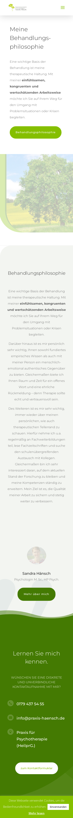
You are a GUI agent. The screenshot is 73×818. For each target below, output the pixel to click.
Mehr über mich (36, 594)
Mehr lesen (37, 813)
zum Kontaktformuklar (37, 768)
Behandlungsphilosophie (36, 132)
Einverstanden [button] (58, 807)
